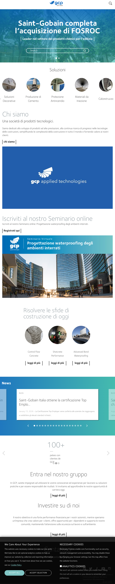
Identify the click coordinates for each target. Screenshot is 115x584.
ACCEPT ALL (14, 573)
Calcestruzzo (105, 99)
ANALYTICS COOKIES (73, 566)
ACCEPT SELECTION (38, 573)
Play (57, 177)
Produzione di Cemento (33, 99)
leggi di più (58, 495)
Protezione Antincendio (57, 99)
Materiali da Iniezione (81, 99)
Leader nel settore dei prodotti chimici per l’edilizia (57, 39)
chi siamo (9, 142)
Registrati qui (12, 231)
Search (110, 3)
